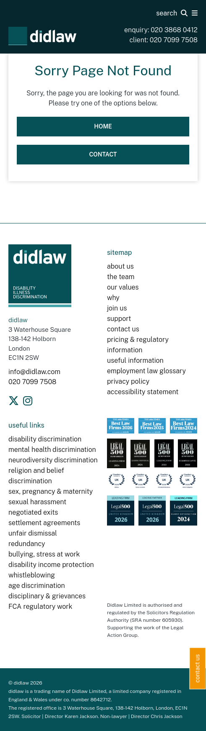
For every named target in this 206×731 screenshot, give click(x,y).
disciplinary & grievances (47, 596)
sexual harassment (37, 502)
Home (103, 126)
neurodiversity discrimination (53, 460)
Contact (103, 154)
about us (120, 266)
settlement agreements (44, 523)
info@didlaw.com (34, 372)
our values (123, 287)
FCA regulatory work (41, 606)
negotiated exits (33, 512)
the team (120, 277)
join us (117, 308)
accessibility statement (142, 392)
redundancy (26, 544)
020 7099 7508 (32, 382)
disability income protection (51, 565)
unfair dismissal (32, 533)
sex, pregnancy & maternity (50, 491)
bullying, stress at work (44, 554)
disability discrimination (44, 439)
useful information (135, 360)
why (113, 298)
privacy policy (128, 381)
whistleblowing (31, 575)
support (119, 319)
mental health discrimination (52, 450)
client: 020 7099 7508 (164, 40)
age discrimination (36, 586)
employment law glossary (146, 371)
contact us (123, 329)
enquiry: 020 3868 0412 (161, 30)
